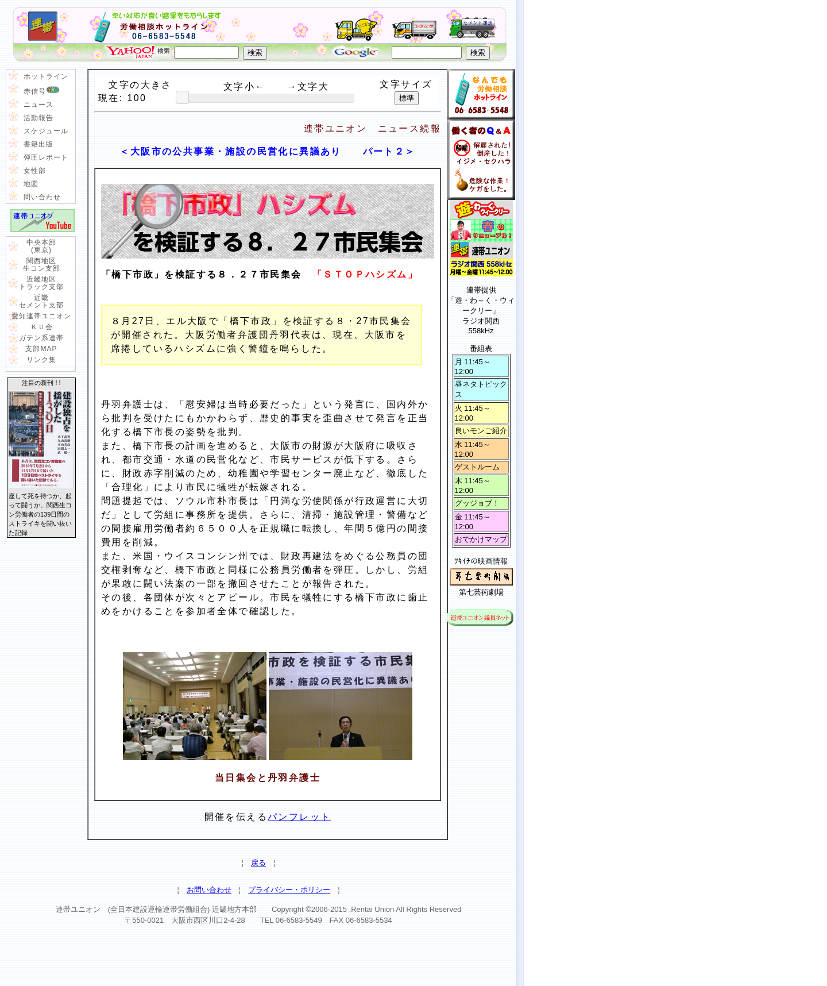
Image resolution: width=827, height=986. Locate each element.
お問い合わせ (209, 889)
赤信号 (42, 90)
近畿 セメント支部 (41, 301)
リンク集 (41, 360)
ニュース (38, 105)
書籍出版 (38, 144)
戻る (258, 862)
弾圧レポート (46, 157)
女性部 (35, 171)
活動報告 (38, 118)
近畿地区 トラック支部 (41, 283)
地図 (31, 184)
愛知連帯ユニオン (41, 316)
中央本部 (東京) (41, 246)
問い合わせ (42, 197)
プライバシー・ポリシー (289, 889)
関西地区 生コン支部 (41, 264)
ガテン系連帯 (41, 338)
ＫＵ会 (41, 327)
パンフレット (299, 817)
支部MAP (41, 349)
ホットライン (46, 76)
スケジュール (46, 131)
